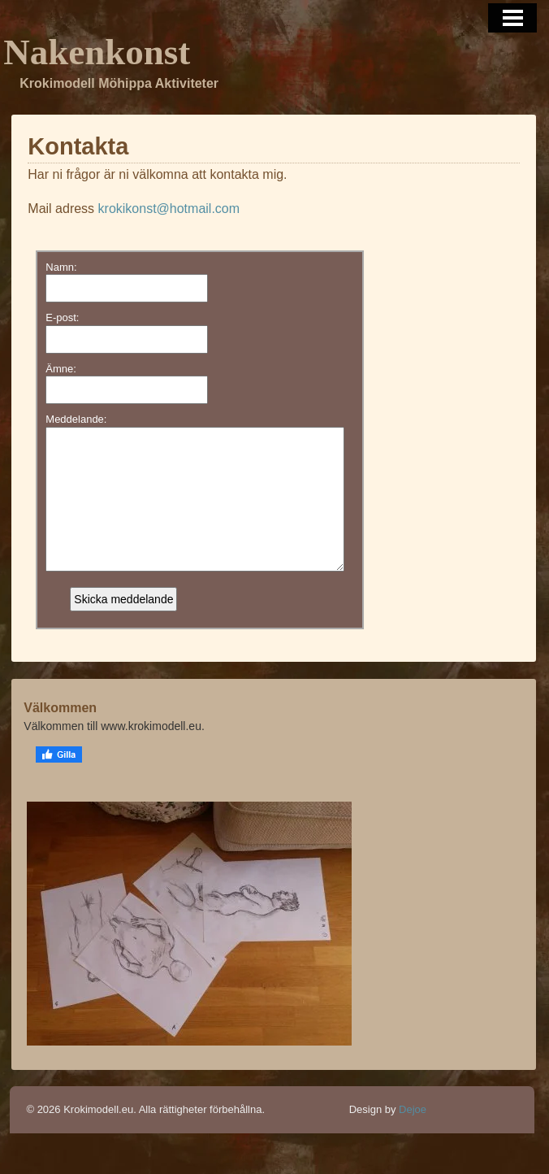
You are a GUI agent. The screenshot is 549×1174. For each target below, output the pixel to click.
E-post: (62, 317)
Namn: (60, 267)
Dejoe (412, 1134)
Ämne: (60, 369)
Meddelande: (75, 419)
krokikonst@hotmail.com (169, 208)
